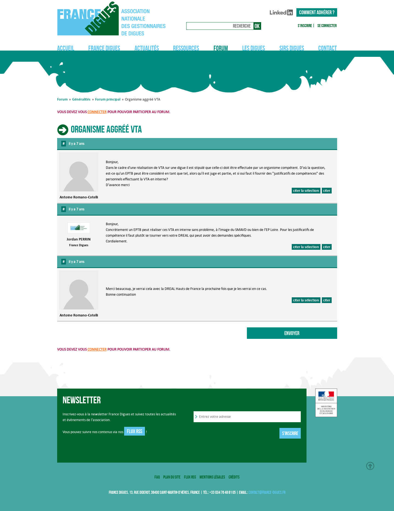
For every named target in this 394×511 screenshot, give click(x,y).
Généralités (81, 99)
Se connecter (327, 25)
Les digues (253, 48)
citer (326, 190)
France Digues (104, 48)
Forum (221, 48)
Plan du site (171, 477)
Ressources (186, 48)
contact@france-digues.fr (267, 492)
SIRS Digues (291, 48)
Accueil (65, 48)
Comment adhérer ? (316, 12)
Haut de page (370, 466)
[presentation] (235, 433)
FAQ (157, 477)
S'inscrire (305, 25)
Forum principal (107, 99)
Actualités (147, 48)
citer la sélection (306, 190)
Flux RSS (134, 431)
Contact (327, 48)
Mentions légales (212, 477)
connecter (97, 112)
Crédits (234, 477)
